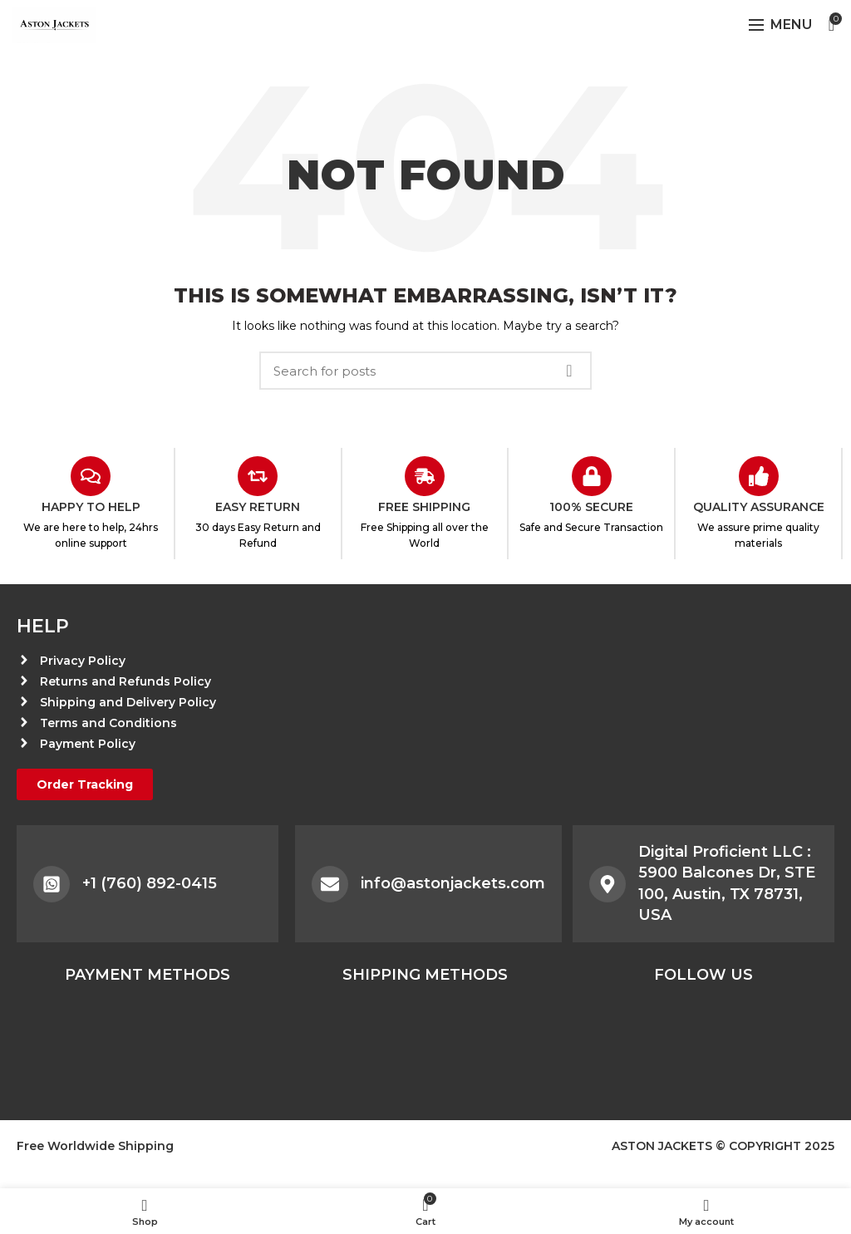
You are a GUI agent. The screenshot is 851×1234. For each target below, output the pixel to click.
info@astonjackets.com (453, 883)
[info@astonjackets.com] (330, 884)
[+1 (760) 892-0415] (51, 884)
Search (569, 371)
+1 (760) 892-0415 (149, 883)
